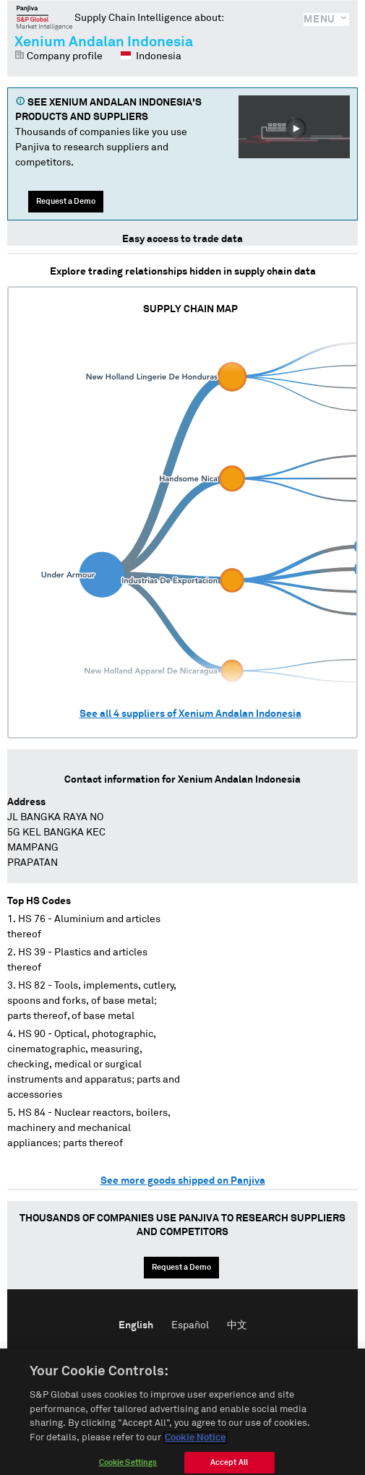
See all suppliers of (190, 714)
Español (190, 1325)
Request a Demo (65, 201)
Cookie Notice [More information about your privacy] (195, 1445)
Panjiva (44, 17)
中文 (237, 1325)
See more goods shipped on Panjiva (182, 1181)
